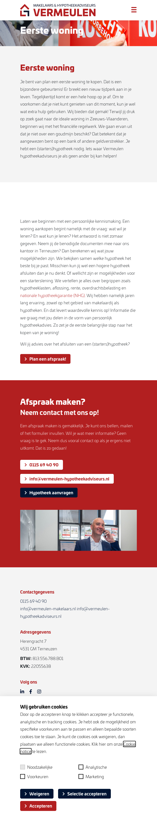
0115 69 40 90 (42, 464)
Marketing (91, 776)
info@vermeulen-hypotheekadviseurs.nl (67, 478)
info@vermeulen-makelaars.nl (48, 608)
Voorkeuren (34, 776)
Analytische (92, 767)
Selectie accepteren (84, 793)
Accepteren (38, 805)
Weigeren (37, 793)
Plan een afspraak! (45, 360)
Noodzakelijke (36, 767)
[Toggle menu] (134, 10)
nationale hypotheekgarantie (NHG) (52, 296)
